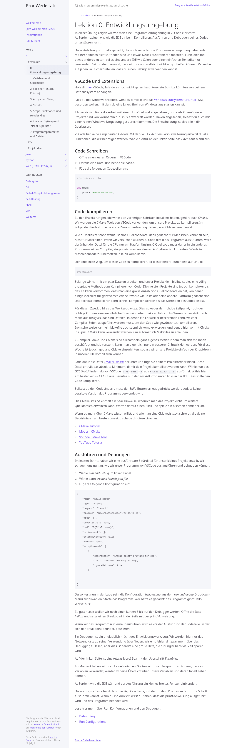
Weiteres (31, 217)
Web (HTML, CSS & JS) (39, 166)
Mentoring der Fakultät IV (43, 727)
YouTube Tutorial (91, 442)
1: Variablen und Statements (40, 81)
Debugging (32, 181)
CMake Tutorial (89, 426)
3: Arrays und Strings (43, 99)
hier (89, 87)
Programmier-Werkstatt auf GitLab (193, 5)
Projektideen (35, 148)
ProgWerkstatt (41, 5)
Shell (28, 205)
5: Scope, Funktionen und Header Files (45, 113)
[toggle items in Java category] (66, 154)
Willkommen (33, 23)
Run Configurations (92, 722)
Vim (28, 211)
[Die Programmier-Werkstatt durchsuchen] (118, 5)
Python (30, 160)
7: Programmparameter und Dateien (44, 134)
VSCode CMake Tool (93, 437)
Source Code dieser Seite (88, 740)
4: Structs (35, 105)
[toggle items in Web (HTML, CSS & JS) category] (66, 166)
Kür (30, 142)
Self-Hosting (33, 199)
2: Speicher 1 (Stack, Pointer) (42, 91)
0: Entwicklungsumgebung (45, 70)
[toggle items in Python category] (66, 160)
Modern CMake (90, 431)
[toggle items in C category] (66, 56)
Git (27, 187)
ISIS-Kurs (33, 41)
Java (28, 154)
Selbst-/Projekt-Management (43, 193)
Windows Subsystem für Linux (175, 100)
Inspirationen (34, 35)
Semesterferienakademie (47, 724)
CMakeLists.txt (114, 362)
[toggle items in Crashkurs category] (66, 62)
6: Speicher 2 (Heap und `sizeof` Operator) (44, 124)
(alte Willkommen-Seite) (40, 29)
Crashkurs (34, 62)
